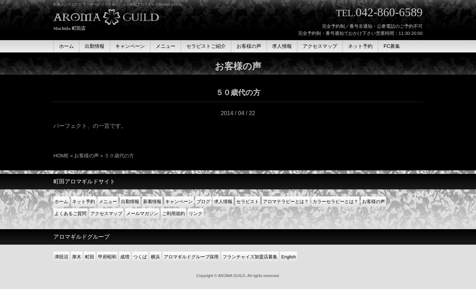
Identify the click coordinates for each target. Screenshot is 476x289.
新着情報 (152, 201)
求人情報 (223, 201)
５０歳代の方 (238, 92)
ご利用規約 (173, 213)
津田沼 (61, 256)
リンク (195, 213)
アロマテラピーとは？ (286, 201)
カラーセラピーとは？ (335, 201)
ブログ (203, 201)
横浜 (155, 256)
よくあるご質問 (70, 213)
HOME (61, 155)
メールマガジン (142, 213)
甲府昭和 (107, 256)
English (288, 256)
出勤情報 (130, 201)
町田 (89, 256)
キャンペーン (179, 201)
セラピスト (247, 201)
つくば (140, 256)
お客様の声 (86, 155)
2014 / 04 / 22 (238, 113)
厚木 (76, 256)
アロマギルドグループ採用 (191, 256)
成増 (124, 256)
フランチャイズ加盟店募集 (250, 256)
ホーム (61, 201)
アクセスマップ (106, 213)
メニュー (108, 201)
